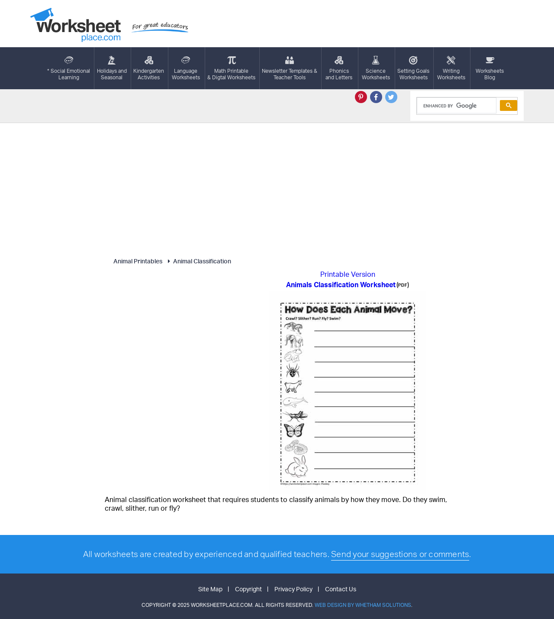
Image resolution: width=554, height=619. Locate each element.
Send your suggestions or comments (400, 554)
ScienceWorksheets (376, 68)
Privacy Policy (293, 589)
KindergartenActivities (148, 68)
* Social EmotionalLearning (68, 68)
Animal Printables (137, 261)
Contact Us (340, 589)
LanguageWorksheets (186, 68)
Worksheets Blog (490, 68)
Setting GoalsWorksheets (413, 68)
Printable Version (347, 274)
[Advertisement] (277, 188)
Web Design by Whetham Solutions (363, 605)
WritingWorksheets (451, 68)
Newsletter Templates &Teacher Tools (289, 68)
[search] (456, 105)
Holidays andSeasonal (112, 68)
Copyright (248, 589)
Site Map (210, 589)
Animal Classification (198, 261)
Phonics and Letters (338, 68)
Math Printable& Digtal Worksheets (231, 68)
